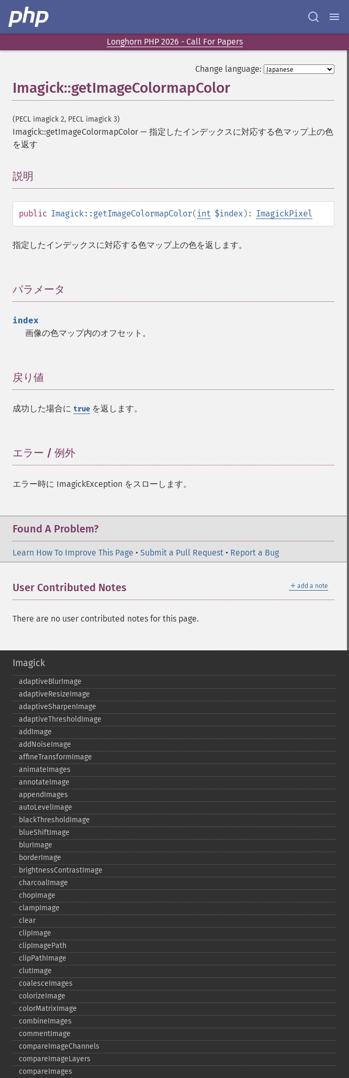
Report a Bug (254, 553)
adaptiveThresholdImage (60, 719)
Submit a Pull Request (181, 553)
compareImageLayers (55, 1058)
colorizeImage (42, 996)
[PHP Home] (29, 17)
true (81, 409)
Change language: (228, 69)
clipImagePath (42, 945)
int (204, 214)
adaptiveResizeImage (54, 694)
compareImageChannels (59, 1046)
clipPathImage (42, 958)
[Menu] (334, 16)
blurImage (35, 845)
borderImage (40, 857)
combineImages (45, 1021)
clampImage (39, 907)
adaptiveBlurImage (50, 681)
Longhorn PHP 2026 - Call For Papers (175, 42)
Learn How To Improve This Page (73, 553)
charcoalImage (43, 882)
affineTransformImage (55, 757)
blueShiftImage (44, 832)
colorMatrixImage (48, 1008)
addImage (35, 731)
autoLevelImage (45, 807)
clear (27, 920)
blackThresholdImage (54, 819)
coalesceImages (46, 983)
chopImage (37, 895)
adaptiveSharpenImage (57, 706)
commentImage (45, 1033)
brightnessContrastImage (61, 870)
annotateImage (44, 782)
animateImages (45, 769)
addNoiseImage (45, 744)
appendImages (43, 794)
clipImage (35, 933)
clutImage (35, 970)
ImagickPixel (284, 214)
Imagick (29, 663)
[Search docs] (313, 16)
